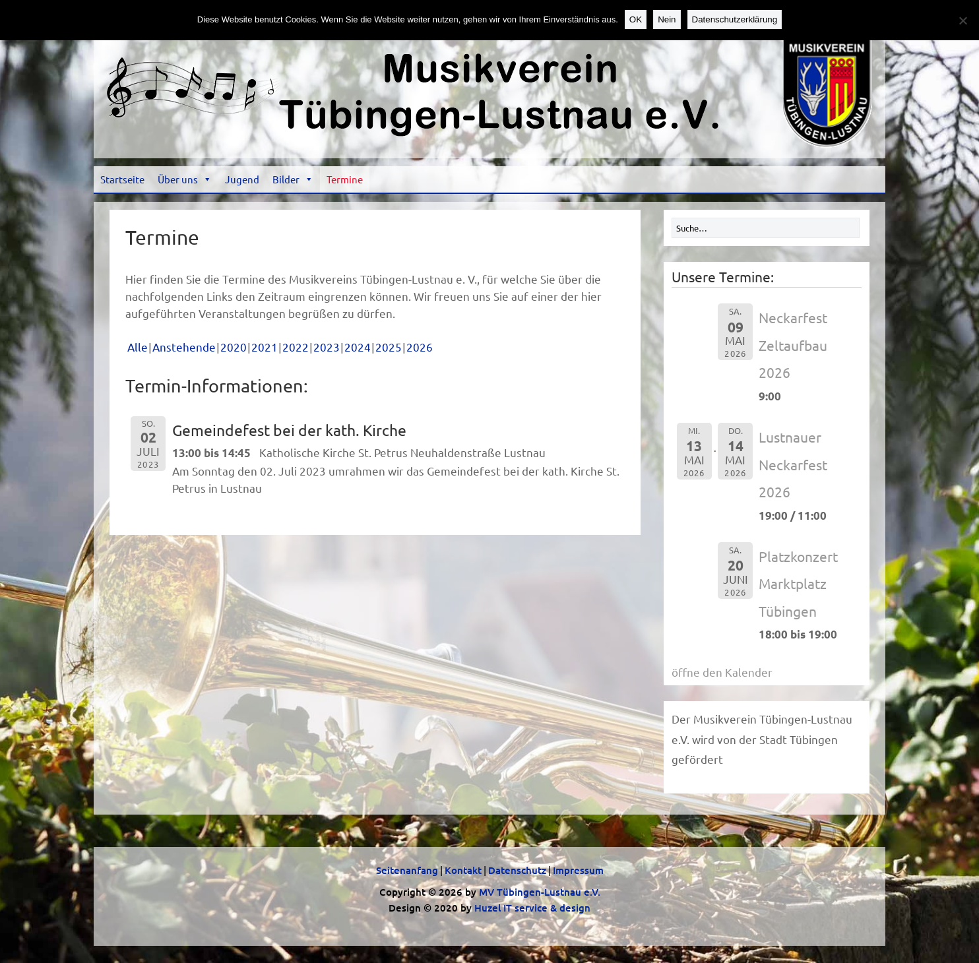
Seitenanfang (407, 870)
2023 (326, 347)
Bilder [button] (292, 179)
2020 (233, 347)
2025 (388, 347)
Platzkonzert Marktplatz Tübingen (798, 583)
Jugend (242, 179)
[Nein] (962, 20)
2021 (264, 347)
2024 (357, 347)
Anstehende (184, 347)
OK (635, 19)
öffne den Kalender (722, 672)
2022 (295, 347)
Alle (137, 347)
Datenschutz (517, 870)
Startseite (122, 179)
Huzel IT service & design (532, 907)
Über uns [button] (185, 179)
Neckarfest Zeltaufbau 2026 (793, 345)
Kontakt (463, 870)
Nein (667, 19)
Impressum (578, 870)
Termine (345, 179)
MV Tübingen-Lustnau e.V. (539, 891)
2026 (419, 347)
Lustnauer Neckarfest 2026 (793, 464)
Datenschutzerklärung (735, 19)
